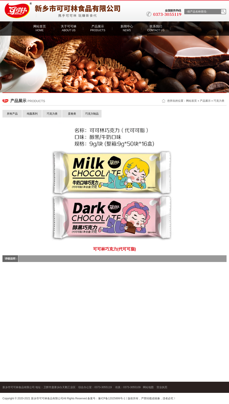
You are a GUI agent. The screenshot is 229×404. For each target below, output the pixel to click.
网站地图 (148, 387)
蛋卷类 (72, 113)
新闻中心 (127, 28)
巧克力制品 (92, 113)
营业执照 (162, 387)
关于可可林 (68, 28)
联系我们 (156, 28)
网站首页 (39, 28)
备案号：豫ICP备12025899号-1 (106, 398)
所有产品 (12, 113)
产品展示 (97, 28)
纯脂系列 (32, 113)
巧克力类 (219, 100)
